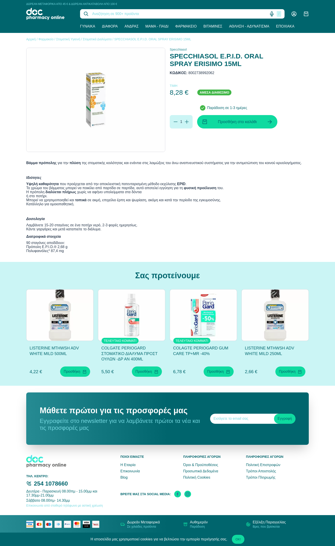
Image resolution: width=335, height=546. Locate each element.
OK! (238, 539)
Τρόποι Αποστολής (261, 471)
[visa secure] (87, 524)
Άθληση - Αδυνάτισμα (249, 26)
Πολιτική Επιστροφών (263, 465)
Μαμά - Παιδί (156, 26)
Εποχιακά (285, 26)
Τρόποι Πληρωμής (260, 477)
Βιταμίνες (212, 26)
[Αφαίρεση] (175, 122)
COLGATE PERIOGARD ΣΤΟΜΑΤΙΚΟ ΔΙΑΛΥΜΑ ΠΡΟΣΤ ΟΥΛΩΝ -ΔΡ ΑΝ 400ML (129, 354)
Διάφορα (110, 26)
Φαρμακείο (186, 26)
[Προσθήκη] (187, 122)
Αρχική (31, 39)
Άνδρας (131, 26)
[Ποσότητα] (181, 121)
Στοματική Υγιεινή (68, 39)
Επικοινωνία (130, 471)
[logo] (49, 14)
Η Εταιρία (127, 465)
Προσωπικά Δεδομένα (200, 471)
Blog (124, 477)
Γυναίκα (87, 26)
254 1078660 (51, 483)
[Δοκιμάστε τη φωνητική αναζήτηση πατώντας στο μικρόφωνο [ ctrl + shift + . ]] (271, 14)
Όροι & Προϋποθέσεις (200, 465)
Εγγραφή (285, 418)
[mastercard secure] (78, 524)
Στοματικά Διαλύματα (97, 39)
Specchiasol (178, 49)
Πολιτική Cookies (196, 477)
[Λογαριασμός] (294, 14)
